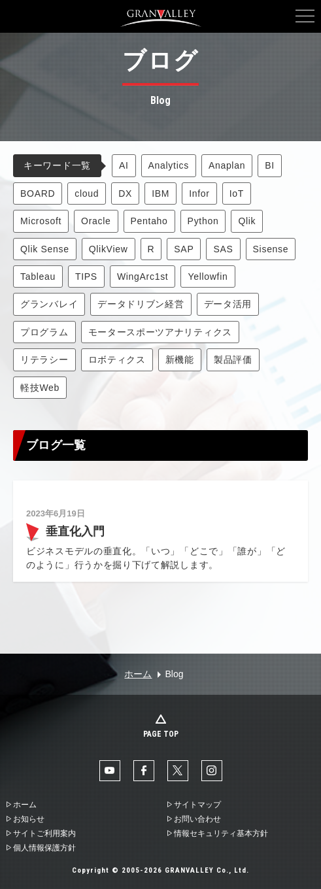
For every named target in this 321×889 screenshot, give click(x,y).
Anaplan (227, 165)
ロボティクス (117, 359)
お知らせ (28, 819)
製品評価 (233, 359)
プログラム (44, 332)
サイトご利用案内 (44, 833)
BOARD (37, 193)
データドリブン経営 (140, 304)
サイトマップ (197, 804)
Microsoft (40, 221)
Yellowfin (208, 276)
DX (125, 193)
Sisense (271, 249)
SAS (223, 249)
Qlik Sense (44, 249)
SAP (184, 249)
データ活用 (228, 304)
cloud (87, 193)
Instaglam (211, 770)
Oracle (95, 221)
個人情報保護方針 (44, 847)
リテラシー (44, 359)
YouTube (109, 770)
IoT (236, 193)
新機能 (179, 359)
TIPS (86, 276)
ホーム (138, 674)
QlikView (108, 249)
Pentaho (149, 221)
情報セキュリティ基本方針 (221, 833)
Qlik (247, 221)
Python (203, 221)
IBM (160, 193)
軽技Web (39, 387)
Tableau (38, 276)
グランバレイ (49, 304)
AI (124, 165)
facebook (143, 770)
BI (270, 165)
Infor (199, 193)
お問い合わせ (197, 819)
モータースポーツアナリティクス (160, 332)
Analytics (168, 165)
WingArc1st (143, 276)
